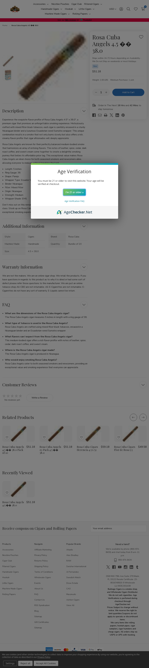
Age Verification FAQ (74, 201)
